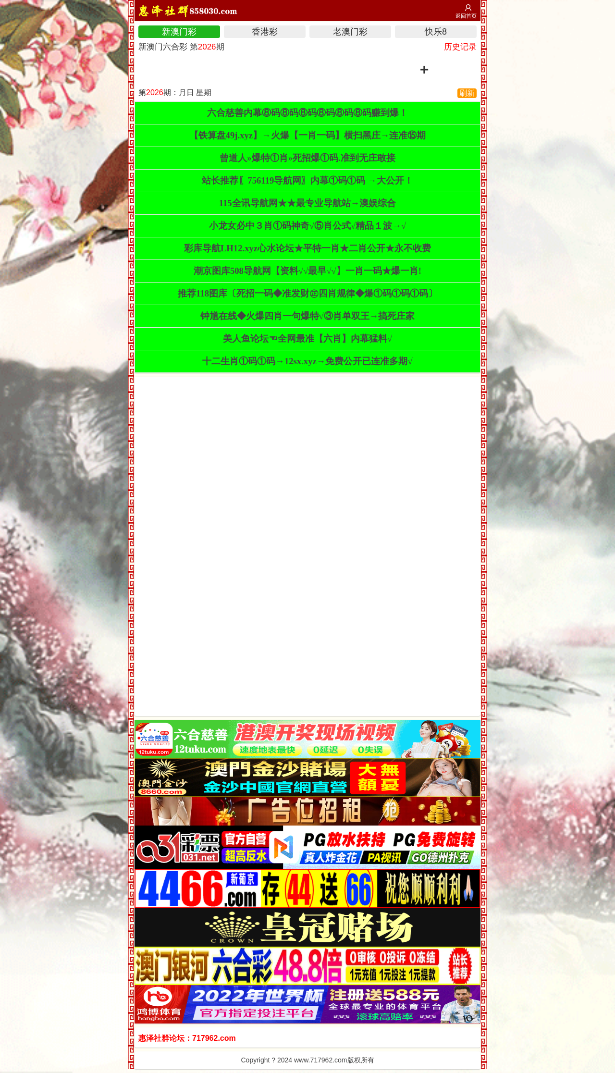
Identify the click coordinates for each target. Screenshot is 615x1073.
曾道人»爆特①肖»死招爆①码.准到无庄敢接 (307, 158)
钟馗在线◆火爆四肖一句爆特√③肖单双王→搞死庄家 (307, 316)
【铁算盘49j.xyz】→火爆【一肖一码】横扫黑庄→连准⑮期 (307, 135)
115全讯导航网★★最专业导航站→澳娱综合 (307, 203)
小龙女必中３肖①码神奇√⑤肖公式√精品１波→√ (307, 226)
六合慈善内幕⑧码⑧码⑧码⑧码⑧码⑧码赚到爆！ (307, 113)
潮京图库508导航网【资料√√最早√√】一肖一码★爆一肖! (307, 271)
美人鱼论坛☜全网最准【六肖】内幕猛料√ (307, 338)
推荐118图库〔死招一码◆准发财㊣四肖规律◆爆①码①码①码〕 (307, 293)
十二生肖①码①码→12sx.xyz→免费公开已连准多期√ (307, 361)
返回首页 (466, 16)
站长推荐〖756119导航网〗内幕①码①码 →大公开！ (307, 180)
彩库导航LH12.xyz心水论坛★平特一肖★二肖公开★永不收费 (307, 248)
